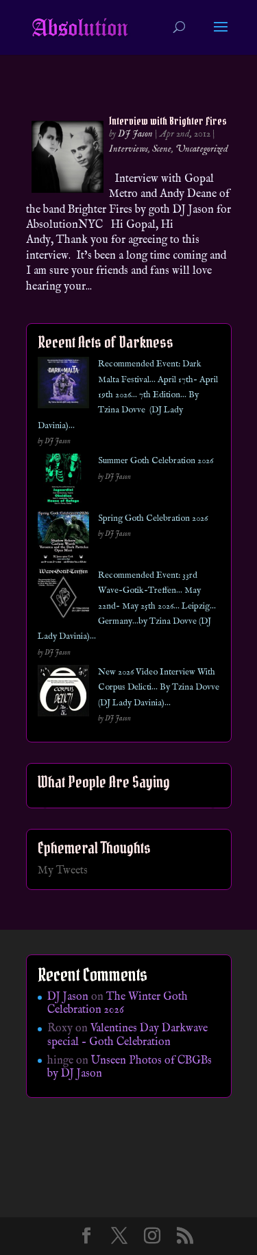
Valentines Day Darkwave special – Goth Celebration (127, 1035)
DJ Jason (135, 134)
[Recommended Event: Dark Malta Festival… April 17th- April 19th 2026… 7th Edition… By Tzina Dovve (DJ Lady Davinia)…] (63, 385)
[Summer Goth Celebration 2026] (63, 482)
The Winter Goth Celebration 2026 (117, 1003)
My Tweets (63, 871)
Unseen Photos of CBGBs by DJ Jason (129, 1067)
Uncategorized (201, 149)
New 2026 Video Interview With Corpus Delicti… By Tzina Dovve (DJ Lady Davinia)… (158, 687)
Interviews (128, 149)
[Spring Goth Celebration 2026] (63, 539)
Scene (161, 149)
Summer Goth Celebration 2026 (155, 461)
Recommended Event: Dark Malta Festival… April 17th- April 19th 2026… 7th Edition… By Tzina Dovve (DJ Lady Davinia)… (128, 395)
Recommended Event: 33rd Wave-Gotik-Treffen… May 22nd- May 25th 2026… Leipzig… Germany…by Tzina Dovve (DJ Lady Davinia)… (127, 606)
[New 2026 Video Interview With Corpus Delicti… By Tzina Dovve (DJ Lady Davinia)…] (63, 693)
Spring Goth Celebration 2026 (153, 518)
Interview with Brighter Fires (168, 121)
